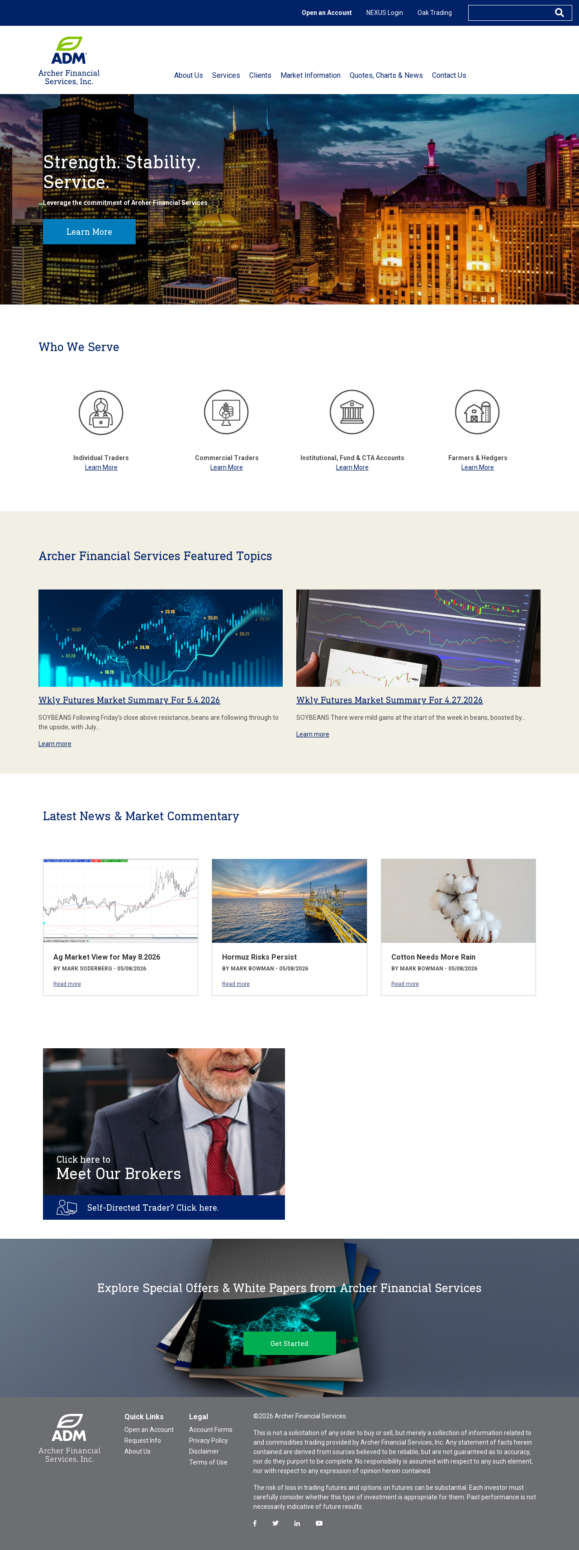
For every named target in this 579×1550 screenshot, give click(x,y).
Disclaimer (204, 1451)
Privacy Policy (208, 1440)
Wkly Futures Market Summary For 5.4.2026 (129, 699)
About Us (137, 1451)
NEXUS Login (384, 12)
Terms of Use (208, 1462)
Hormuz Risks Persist (259, 957)
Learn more (54, 743)
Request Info (142, 1440)
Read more (67, 984)
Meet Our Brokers (119, 1168)
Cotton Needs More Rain (433, 957)
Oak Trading (435, 12)
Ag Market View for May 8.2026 (106, 957)
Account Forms (211, 1429)
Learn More (89, 231)
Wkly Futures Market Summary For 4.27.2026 (389, 699)
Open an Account (327, 12)
